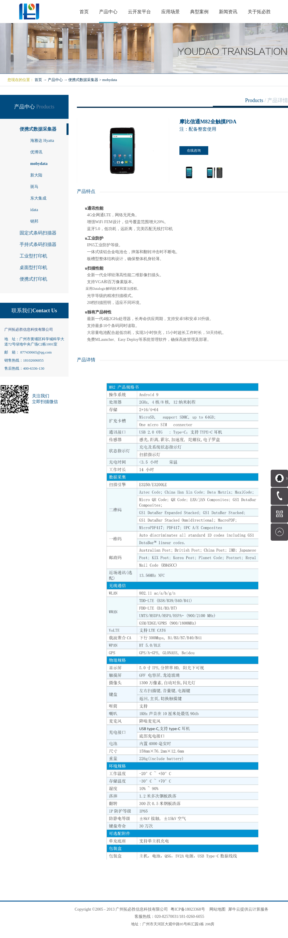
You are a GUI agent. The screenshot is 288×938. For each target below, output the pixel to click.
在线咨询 (194, 150)
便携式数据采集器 (83, 80)
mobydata (109, 80)
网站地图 (216, 909)
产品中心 (55, 80)
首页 (84, 11)
